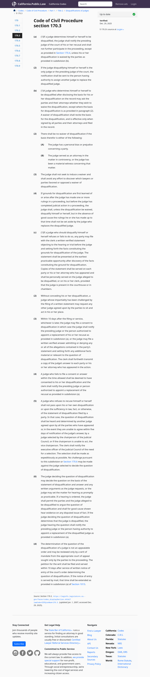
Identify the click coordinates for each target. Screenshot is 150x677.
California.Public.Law (32, 4)
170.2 (17, 30)
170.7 (17, 55)
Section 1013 (78, 584)
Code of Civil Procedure (36, 10)
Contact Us (92, 647)
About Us (92, 639)
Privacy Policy (94, 663)
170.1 (17, 25)
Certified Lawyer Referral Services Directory (62, 641)
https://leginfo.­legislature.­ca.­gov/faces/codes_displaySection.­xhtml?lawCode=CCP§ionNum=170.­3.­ (59, 599)
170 (16, 20)
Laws (120, 647)
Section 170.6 (70, 461)
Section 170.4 (63, 52)
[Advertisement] (117, 53)
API (89, 643)
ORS (125, 652)
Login (133, 4)
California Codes (57, 4)
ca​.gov (119, 29)
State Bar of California (60, 630)
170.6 (17, 50)
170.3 (17, 35)
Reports (91, 652)
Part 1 (52, 10)
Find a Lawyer (94, 630)
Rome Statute (124, 660)
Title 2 (60, 10)
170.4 (17, 40)
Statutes (122, 639)
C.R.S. (120, 634)
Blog (89, 635)
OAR (120, 652)
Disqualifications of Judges (77, 10)
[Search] (95, 4)
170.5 (17, 45)
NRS (120, 643)
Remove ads (122, 4)
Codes (21, 10)
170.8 (17, 60)
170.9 (17, 65)
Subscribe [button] (19, 643)
